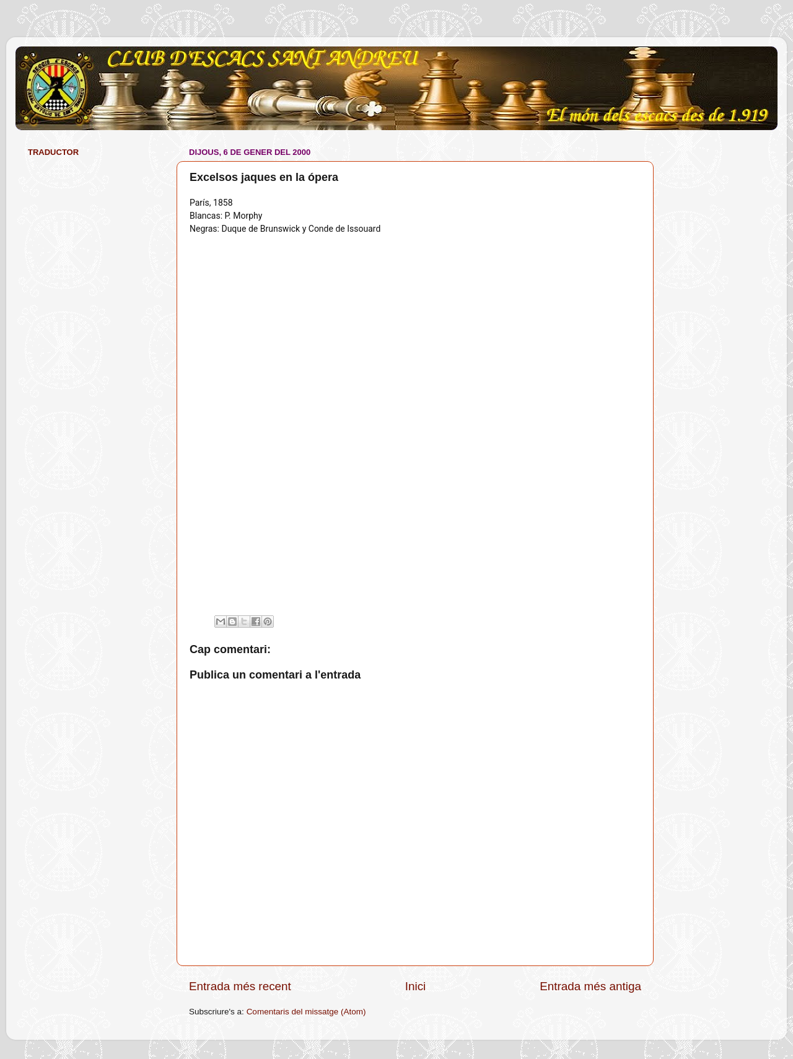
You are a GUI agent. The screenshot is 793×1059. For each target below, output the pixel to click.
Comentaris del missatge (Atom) (306, 1011)
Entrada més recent (240, 986)
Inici (415, 986)
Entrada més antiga (590, 986)
